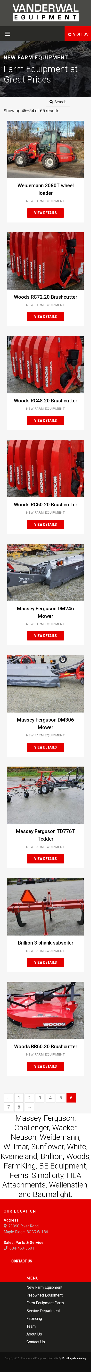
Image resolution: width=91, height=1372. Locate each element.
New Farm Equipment (45, 201)
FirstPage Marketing (74, 1358)
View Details (45, 213)
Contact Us (21, 1261)
